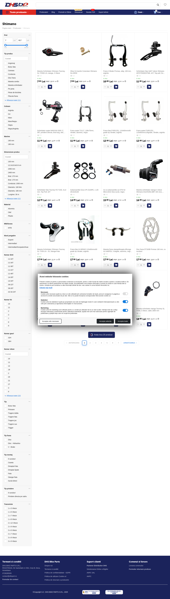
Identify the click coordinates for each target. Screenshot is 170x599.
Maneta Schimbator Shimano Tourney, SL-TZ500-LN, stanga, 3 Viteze (51, 72)
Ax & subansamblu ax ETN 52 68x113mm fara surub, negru (114, 191)
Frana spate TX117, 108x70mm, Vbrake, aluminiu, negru (82, 132)
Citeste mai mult (46, 288)
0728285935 (7, 573)
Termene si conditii (51, 569)
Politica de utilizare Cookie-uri (55, 576)
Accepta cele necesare (50, 321)
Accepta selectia (105, 321)
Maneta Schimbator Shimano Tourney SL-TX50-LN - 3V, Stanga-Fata (51, 250)
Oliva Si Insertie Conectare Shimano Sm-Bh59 (83, 72)
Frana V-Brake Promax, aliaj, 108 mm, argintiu (117, 72)
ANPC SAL (91, 573)
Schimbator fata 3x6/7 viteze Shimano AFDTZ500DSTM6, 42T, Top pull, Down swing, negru (150, 72)
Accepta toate (123, 321)
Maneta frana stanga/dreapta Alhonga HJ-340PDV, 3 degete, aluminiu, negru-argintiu (117, 250)
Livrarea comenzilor (136, 566)
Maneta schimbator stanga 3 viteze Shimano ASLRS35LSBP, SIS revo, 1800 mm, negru (149, 191)
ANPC (89, 576)
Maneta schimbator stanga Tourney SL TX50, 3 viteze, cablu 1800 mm (150, 310)
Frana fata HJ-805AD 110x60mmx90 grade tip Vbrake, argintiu (83, 250)
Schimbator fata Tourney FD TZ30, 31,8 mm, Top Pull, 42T (51, 191)
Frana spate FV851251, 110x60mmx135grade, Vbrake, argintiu (150, 132)
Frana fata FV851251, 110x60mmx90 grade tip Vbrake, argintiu (117, 132)
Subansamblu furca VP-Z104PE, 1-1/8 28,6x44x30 (84, 191)
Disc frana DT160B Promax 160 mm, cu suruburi (151, 250)
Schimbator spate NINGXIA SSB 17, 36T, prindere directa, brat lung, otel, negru (50, 132)
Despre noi (49, 566)
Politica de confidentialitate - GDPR (57, 573)
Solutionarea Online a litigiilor (97, 569)
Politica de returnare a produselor (57, 580)
